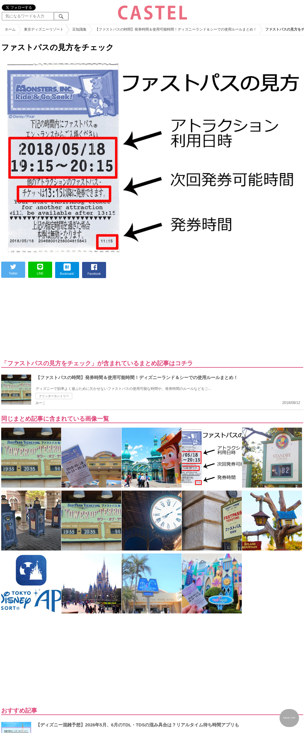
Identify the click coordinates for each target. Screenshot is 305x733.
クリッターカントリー (54, 396)
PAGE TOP (289, 718)
